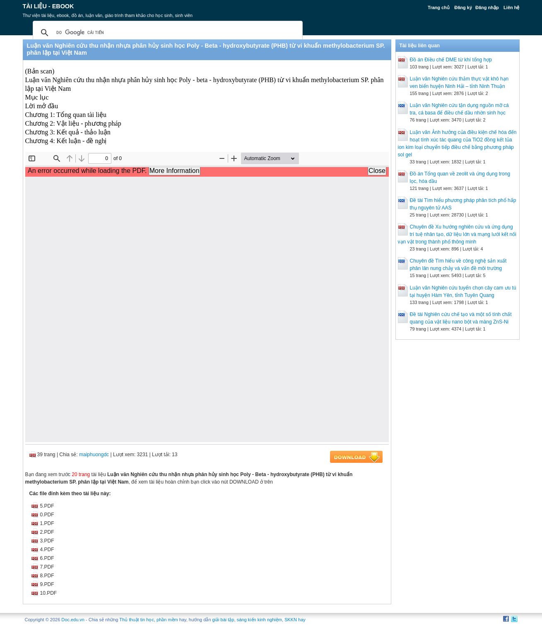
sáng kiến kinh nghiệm (259, 619)
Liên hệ (511, 7)
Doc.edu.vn (72, 619)
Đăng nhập (487, 7)
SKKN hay (295, 619)
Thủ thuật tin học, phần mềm (148, 619)
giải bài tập (223, 619)
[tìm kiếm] (166, 33)
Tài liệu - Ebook (48, 6)
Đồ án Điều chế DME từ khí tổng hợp (451, 60)
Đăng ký (463, 7)
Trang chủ (439, 7)
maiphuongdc (94, 454)
